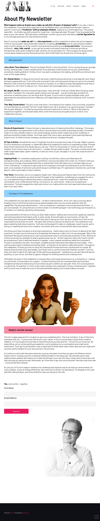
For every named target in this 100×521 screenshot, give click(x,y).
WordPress (25, 513)
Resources (76, 6)
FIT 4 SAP (53, 6)
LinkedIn (83, 6)
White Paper (61, 6)
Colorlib (12, 513)
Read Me (69, 6)
